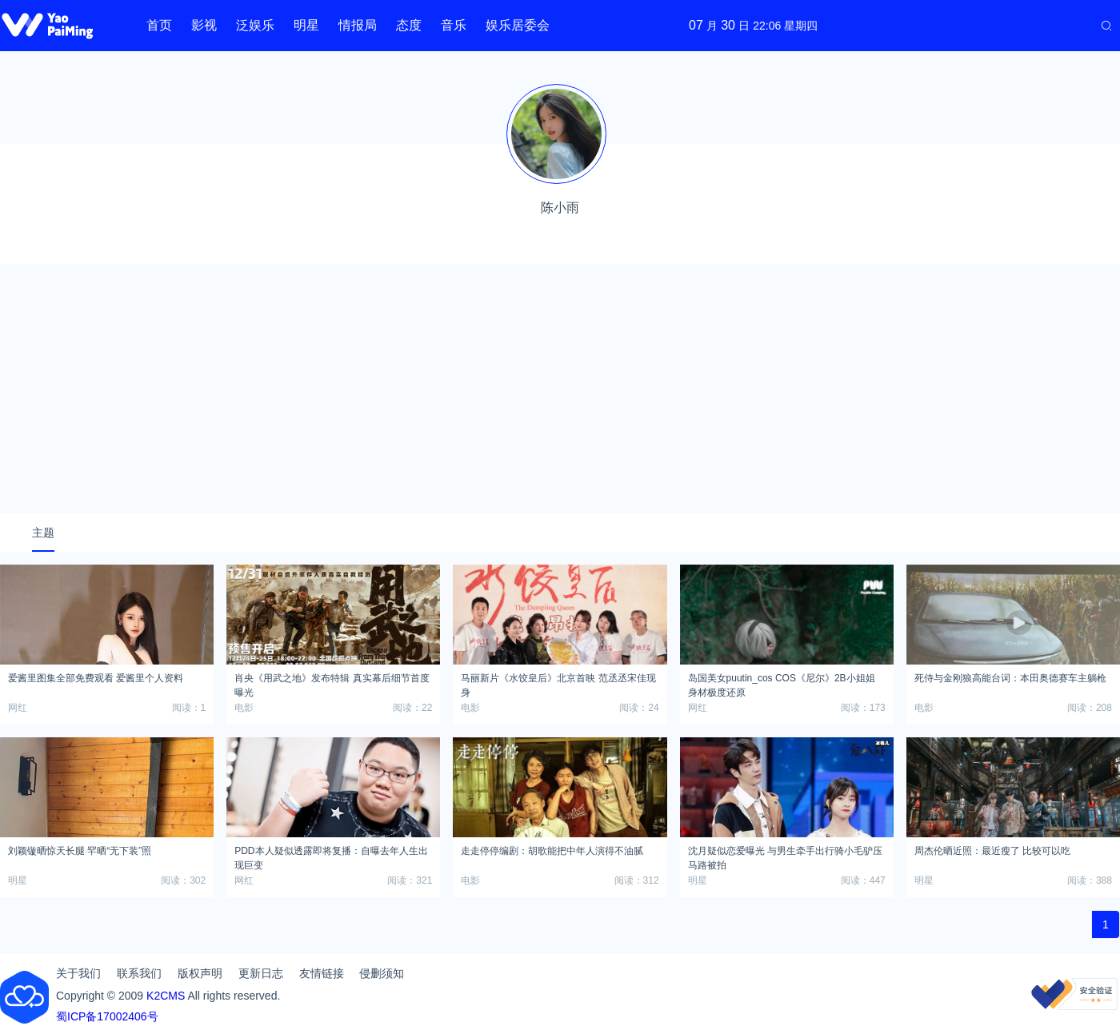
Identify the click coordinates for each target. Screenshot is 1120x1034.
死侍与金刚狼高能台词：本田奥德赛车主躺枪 (1010, 678)
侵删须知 (381, 973)
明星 (306, 25)
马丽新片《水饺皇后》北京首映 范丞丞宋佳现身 (558, 683)
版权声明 (200, 973)
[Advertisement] (560, 389)
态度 (409, 25)
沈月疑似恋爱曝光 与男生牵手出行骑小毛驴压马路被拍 (785, 855)
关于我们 (78, 973)
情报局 (357, 25)
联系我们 (139, 973)
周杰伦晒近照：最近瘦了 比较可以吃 (992, 850)
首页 (159, 25)
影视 (204, 25)
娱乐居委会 (518, 25)
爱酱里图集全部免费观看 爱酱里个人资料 (95, 678)
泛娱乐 (255, 25)
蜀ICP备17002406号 (107, 1016)
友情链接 (321, 973)
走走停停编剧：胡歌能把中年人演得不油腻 (552, 850)
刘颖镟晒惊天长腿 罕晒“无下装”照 (79, 850)
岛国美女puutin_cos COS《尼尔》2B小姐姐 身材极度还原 (781, 683)
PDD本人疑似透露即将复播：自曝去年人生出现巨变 (330, 855)
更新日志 (260, 973)
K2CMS (165, 995)
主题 (43, 532)
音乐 (453, 25)
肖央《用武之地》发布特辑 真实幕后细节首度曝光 (331, 683)
